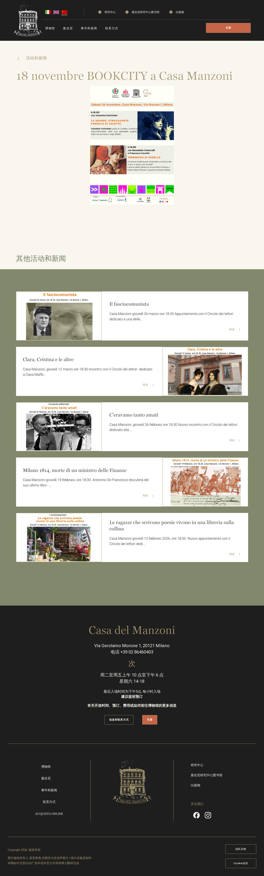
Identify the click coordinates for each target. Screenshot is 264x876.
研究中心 (110, 12)
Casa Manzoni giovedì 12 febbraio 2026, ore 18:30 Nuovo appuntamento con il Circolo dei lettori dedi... (171, 541)
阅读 (232, 329)
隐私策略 (240, 848)
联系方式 (111, 28)
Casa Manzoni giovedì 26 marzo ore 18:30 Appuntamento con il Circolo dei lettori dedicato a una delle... (172, 316)
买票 (228, 27)
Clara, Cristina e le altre (48, 359)
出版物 (180, 12)
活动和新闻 (36, 58)
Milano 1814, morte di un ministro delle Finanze (75, 470)
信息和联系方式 (119, 719)
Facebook (196, 816)
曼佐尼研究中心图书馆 (145, 12)
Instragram (208, 816)
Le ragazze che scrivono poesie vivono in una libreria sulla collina (173, 525)
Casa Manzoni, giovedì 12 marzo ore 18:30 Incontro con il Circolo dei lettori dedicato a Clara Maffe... (88, 372)
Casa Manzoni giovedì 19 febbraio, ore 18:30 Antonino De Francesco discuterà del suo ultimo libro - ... (86, 483)
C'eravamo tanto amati (134, 415)
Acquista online (49, 813)
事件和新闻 (89, 28)
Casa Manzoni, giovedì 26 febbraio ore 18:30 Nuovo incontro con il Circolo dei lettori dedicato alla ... (174, 427)
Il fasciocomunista (130, 304)
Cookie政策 (241, 862)
